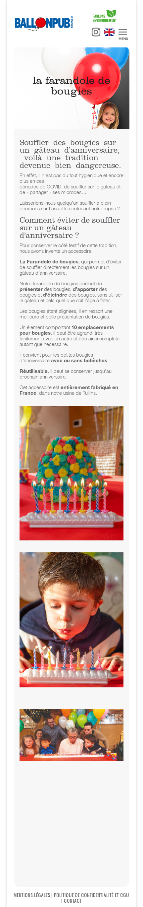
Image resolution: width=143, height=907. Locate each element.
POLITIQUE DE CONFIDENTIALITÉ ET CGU (91, 894)
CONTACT (73, 900)
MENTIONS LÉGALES (32, 894)
